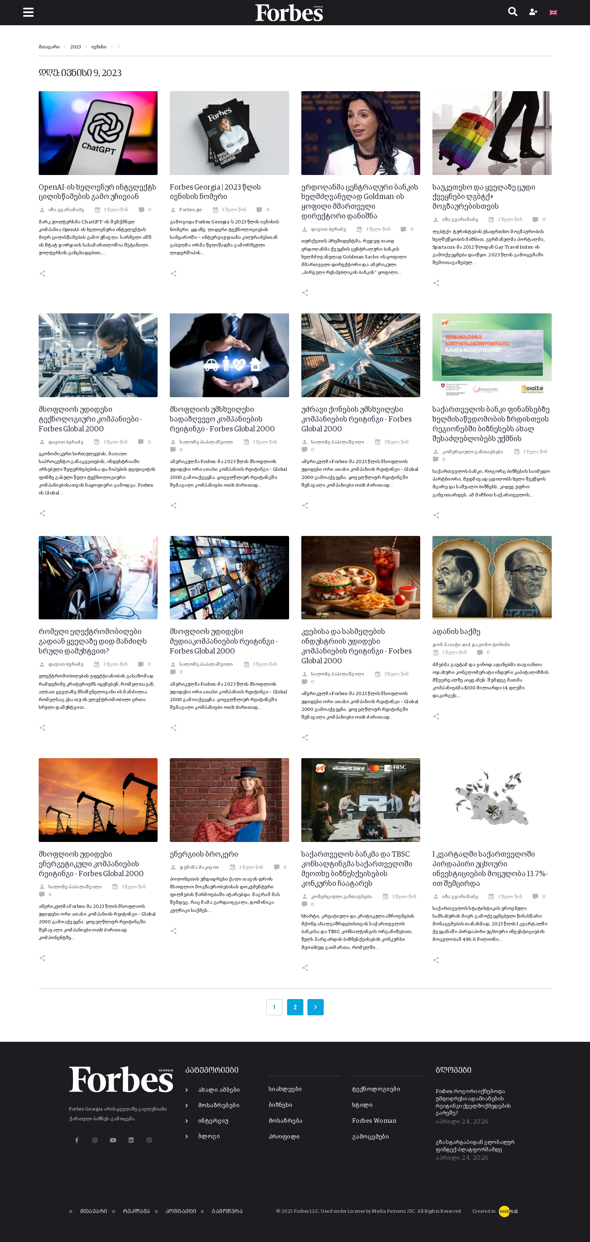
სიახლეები (285, 1089)
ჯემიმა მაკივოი (194, 867)
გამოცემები (370, 1137)
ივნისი (98, 47)
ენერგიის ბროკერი (204, 854)
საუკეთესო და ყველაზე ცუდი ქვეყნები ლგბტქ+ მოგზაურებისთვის (483, 197)
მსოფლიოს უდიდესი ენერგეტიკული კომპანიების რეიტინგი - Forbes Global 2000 (91, 864)
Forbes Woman (374, 1121)
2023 (75, 47)
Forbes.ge (186, 210)
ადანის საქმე (456, 632)
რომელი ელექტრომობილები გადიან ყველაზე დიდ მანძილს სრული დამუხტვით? (93, 641)
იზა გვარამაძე (61, 210)
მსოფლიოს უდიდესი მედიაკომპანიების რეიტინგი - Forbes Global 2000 (224, 641)
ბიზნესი (281, 1105)
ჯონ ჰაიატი (446, 645)
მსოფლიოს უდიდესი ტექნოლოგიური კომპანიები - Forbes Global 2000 (91, 419)
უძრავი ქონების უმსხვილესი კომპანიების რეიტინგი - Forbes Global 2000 (356, 419)
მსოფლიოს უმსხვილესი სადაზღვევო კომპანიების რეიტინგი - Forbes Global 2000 (222, 419)
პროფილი (284, 1137)
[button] (28, 12)
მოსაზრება (286, 1121)
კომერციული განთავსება (467, 452)
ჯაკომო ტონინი (491, 645)
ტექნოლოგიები (376, 1089)
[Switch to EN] (553, 12)
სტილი (362, 1105)
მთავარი (49, 47)
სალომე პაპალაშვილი (201, 442)
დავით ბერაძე (323, 229)
